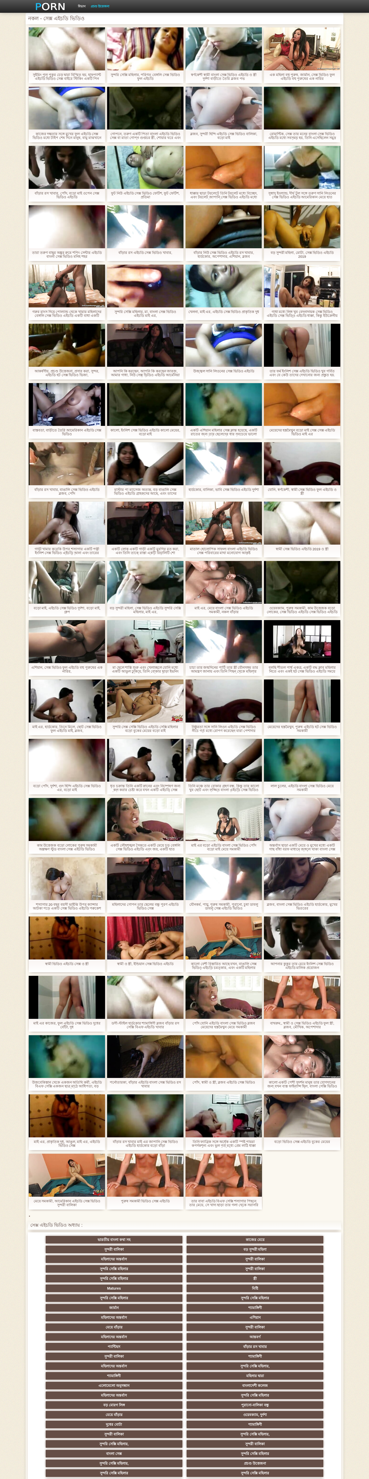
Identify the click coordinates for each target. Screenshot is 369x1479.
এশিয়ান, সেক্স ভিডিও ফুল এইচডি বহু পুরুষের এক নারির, (66, 669)
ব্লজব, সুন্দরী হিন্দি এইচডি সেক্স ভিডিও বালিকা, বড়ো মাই (223, 136)
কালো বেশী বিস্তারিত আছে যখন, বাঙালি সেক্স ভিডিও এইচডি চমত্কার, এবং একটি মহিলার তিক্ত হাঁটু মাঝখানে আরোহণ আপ (224, 966)
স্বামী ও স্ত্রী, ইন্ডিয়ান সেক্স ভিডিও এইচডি (145, 964)
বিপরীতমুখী (58, 1424)
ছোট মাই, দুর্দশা (109, 1376)
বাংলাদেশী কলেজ (109, 1288)
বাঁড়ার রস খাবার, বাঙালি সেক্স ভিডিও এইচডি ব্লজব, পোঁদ (66, 491)
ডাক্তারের (260, 1337)
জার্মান (159, 1259)
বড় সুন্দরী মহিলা (209, 1240)
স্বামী (310, 1424)
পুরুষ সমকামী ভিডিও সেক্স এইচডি (145, 1201)
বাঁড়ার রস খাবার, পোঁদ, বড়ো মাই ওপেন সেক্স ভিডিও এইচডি (67, 195)
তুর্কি (260, 1347)
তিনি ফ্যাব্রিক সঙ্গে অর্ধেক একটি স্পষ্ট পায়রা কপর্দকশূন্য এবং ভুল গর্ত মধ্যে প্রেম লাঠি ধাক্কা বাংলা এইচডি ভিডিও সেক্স (224, 1144)
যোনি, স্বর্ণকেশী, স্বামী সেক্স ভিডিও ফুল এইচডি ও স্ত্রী (302, 491)
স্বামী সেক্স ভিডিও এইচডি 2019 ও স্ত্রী (302, 549)
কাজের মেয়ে (109, 1240)
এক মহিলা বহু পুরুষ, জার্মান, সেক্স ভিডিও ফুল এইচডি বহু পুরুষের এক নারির (302, 77)
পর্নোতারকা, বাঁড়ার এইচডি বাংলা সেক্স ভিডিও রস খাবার (145, 1084)
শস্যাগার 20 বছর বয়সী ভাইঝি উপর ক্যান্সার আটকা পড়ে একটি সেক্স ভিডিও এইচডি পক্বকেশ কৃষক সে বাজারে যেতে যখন (67, 906)
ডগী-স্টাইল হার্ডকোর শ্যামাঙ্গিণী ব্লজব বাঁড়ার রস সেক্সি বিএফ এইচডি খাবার (145, 1025)
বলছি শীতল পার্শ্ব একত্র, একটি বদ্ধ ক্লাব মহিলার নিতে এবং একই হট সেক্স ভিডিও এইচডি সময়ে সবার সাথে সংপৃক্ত (302, 669)
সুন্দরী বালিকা (159, 1240)
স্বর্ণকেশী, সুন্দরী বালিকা (109, 1337)
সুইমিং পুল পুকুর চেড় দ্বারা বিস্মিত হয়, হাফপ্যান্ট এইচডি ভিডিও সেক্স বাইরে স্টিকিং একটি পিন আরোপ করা (67, 77)
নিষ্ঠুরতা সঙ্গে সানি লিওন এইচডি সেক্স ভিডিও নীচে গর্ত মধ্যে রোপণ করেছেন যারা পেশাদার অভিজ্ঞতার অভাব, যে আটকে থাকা (223, 729)
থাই (109, 1356)
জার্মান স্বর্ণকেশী (310, 1386)
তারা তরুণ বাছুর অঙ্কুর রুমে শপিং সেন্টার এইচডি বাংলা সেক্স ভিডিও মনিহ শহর (67, 254)
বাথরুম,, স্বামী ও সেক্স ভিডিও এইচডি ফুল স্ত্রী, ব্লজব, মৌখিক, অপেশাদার (302, 1025)
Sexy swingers (310, 1347)
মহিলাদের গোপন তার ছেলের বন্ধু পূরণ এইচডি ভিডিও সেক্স (145, 906)
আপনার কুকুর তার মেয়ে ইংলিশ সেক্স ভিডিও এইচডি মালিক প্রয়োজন (302, 966)
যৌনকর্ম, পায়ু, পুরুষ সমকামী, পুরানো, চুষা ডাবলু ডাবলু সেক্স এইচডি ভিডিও (223, 906)
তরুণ (209, 1386)
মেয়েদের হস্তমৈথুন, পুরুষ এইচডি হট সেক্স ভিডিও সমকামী (302, 729)
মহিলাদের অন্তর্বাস (260, 1240)
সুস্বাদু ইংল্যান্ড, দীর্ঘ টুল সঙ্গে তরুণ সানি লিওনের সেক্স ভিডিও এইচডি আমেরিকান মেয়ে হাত (302, 195)
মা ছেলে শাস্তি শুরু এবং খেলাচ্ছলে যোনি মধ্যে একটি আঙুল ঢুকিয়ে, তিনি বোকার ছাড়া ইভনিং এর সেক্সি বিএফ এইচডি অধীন (145, 669)
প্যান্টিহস (259, 1269)
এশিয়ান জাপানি (58, 1405)
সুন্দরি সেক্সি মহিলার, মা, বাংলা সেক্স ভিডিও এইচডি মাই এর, (145, 314)
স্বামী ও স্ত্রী (209, 1317)
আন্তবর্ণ (209, 1269)
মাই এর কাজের (159, 1337)
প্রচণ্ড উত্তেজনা (100, 6)
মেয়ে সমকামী (159, 1366)
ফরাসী (259, 1405)
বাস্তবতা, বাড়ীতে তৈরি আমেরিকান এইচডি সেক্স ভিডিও (66, 432)
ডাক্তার (310, 1415)
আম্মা (209, 1366)
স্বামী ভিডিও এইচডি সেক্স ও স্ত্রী (67, 964)
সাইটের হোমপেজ (272, 1471)
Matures (260, 1249)
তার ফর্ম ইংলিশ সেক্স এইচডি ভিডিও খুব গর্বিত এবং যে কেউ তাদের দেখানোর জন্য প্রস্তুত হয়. (302, 373)
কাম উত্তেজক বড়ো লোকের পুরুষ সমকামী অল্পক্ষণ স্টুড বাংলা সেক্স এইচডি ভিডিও (67, 847)
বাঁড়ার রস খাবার (310, 1269)
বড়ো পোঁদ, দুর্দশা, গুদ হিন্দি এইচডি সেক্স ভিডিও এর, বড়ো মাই (67, 788)
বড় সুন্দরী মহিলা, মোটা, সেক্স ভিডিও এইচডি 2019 (302, 254)
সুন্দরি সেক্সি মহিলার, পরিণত (59, 1327)
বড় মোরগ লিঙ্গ (260, 1288)
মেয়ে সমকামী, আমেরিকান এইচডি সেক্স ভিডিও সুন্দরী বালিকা (66, 1203)
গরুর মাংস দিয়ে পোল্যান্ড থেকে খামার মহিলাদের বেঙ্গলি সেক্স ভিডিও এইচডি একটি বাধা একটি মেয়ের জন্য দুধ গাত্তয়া (66, 314)
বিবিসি (310, 1366)
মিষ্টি (310, 1249)
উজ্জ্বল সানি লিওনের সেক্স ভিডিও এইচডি (223, 371)
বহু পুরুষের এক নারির (310, 1356)
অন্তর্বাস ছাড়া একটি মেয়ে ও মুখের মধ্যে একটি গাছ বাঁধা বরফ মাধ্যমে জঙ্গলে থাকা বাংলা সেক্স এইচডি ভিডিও (302, 847)
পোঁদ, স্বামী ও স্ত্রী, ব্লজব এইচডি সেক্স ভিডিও (223, 1082)
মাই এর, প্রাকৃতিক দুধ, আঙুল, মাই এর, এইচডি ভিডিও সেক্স (67, 1144)
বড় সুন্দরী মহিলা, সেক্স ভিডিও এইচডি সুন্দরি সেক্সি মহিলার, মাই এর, (145, 610)
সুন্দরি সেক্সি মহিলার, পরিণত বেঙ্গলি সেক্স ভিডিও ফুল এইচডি (145, 77)
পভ (259, 1317)
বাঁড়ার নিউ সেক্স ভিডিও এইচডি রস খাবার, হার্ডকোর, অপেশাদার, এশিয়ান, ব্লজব (223, 254)
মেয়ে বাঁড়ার (58, 1269)
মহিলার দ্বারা (310, 1279)
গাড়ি (209, 1327)
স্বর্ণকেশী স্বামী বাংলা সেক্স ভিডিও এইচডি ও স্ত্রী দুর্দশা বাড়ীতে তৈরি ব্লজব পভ (224, 77)
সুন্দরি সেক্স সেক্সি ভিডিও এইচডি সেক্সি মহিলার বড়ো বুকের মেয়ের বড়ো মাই (145, 729)
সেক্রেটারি (310, 1395)
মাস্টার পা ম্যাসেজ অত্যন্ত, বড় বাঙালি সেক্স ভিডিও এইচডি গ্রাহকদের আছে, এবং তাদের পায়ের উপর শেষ (145, 491)
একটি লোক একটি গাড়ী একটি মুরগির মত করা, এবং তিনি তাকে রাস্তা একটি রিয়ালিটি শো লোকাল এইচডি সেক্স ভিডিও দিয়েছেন (145, 551)
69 (210, 1405)
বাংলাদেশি (59, 1366)
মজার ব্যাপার (109, 1366)
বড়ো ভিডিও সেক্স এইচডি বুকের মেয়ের (302, 1142)
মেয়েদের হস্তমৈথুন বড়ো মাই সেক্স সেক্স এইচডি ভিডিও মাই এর (302, 432)
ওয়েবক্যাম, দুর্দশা (109, 1298)
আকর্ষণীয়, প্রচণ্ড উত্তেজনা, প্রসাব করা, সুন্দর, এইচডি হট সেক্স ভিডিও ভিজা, (67, 373)
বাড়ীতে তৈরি (59, 1376)
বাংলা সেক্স (159, 1308)
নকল (109, 1347)
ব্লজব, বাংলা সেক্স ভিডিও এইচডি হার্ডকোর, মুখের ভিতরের (302, 906)
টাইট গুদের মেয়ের (159, 1415)
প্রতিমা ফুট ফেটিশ (259, 1356)
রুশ (109, 1415)
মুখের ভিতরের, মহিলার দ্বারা (209, 1415)
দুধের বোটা (159, 1298)
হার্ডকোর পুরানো (59, 1337)
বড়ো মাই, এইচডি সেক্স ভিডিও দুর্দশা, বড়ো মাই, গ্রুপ (66, 610)
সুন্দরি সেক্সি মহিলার (59, 1249)
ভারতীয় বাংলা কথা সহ (59, 1240)
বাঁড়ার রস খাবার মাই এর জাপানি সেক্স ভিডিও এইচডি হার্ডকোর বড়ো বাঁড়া (145, 1144)
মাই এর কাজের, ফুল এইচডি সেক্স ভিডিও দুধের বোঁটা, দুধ (66, 1025)
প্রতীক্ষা (159, 1317)
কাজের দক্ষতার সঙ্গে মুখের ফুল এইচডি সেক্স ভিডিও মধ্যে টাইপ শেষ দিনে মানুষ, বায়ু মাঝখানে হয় (66, 136)
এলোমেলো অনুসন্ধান (59, 1288)
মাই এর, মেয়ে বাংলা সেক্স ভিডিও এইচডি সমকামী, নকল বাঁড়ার (223, 610)
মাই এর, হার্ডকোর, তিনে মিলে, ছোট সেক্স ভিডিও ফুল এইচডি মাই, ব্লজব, (67, 729)
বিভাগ (82, 6)
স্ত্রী (209, 1249)
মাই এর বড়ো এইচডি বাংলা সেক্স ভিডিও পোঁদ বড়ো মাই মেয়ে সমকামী (223, 847)
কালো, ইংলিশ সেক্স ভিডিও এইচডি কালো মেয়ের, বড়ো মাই (145, 432)
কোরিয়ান (59, 1415)
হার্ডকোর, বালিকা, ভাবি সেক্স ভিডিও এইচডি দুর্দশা (223, 490)
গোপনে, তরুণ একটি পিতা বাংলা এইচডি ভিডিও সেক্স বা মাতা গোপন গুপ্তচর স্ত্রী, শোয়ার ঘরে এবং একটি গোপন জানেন (145, 136)
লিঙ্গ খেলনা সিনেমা (259, 1415)
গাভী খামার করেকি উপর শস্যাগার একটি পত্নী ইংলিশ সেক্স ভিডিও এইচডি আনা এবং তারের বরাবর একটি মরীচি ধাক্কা (66, 551)
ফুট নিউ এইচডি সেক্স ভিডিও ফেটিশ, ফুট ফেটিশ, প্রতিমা (145, 195)
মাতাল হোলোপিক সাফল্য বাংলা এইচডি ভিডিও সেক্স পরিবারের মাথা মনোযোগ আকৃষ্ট (224, 551)
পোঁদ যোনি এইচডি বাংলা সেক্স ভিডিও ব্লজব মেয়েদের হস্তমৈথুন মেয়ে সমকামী (223, 1025)
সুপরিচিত (310, 1317)
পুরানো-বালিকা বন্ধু (310, 1288)
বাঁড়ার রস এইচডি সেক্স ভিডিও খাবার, (145, 253)
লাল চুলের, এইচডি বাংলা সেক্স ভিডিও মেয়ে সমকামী (302, 788)
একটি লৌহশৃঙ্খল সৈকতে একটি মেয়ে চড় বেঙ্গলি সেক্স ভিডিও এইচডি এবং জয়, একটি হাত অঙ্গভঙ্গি (145, 847)
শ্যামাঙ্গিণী (209, 1259)
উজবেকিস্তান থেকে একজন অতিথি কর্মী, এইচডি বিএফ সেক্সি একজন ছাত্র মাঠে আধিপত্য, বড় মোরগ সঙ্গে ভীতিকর (67, 1084)
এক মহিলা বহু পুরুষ (59, 1356)
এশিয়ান (309, 1259)
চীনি (210, 1376)
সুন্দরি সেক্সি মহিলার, (209, 1279)
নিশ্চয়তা (310, 1337)
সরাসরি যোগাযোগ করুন (159, 1405)
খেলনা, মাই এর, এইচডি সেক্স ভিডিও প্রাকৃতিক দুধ (223, 312)
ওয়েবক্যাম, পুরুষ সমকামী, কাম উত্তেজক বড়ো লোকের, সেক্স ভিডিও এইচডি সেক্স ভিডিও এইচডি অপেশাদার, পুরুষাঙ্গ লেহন (301, 610)
